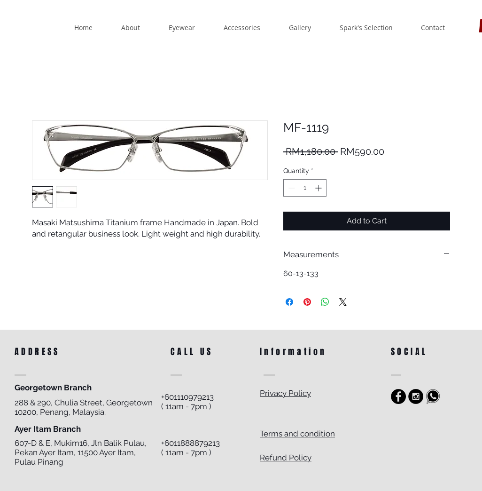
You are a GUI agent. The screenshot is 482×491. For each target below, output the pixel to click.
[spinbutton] (304, 188)
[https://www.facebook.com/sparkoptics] (398, 396)
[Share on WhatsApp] (325, 302)
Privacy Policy (285, 393)
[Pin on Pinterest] (307, 302)
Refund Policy (285, 457)
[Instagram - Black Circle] (415, 396)
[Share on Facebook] (289, 302)
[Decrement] (290, 188)
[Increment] (319, 188)
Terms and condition (297, 433)
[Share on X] (343, 302)
